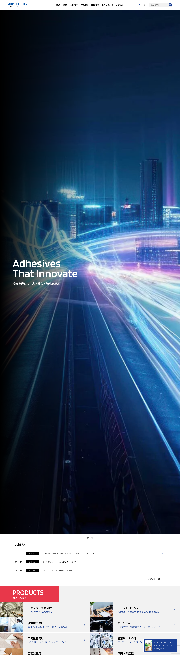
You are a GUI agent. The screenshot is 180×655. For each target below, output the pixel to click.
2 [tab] (92, 538)
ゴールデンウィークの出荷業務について (59, 562)
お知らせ (120, 5)
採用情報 (95, 5)
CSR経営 (84, 5)
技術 (65, 5)
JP (138, 5)
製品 (58, 5)
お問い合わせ (107, 5)
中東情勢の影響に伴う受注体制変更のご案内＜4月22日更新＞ (68, 553)
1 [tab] (88, 538)
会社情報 (74, 5)
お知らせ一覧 (154, 579)
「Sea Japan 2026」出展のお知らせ (57, 570)
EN (143, 5)
